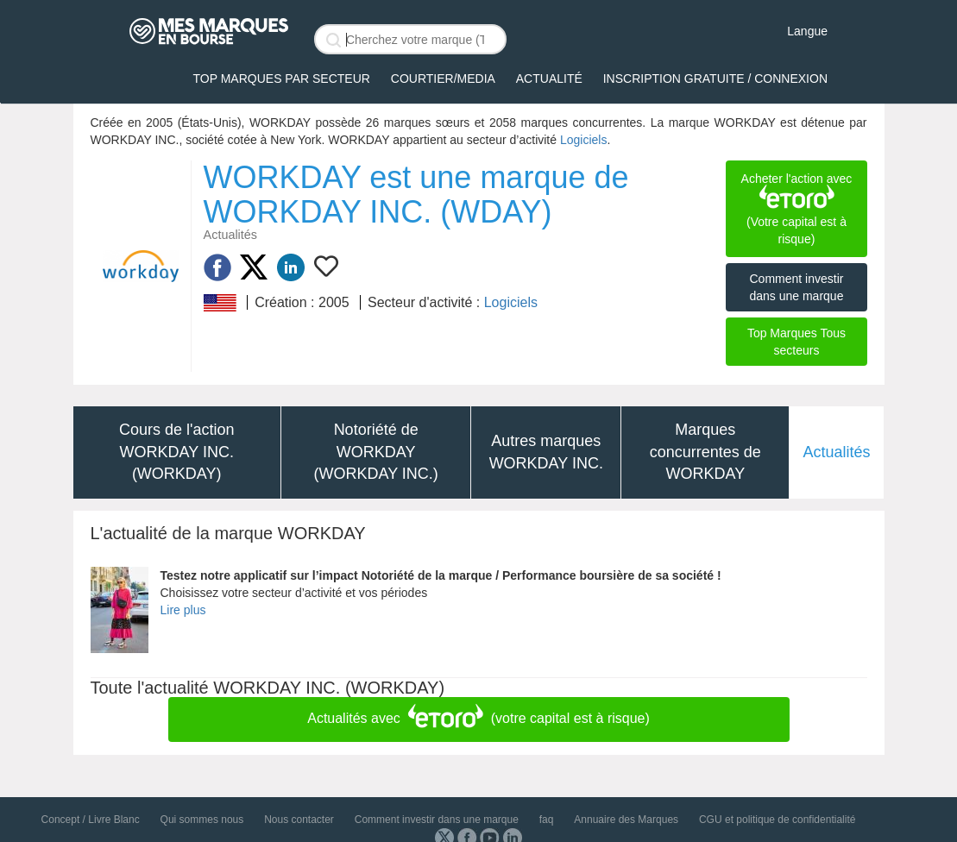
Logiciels (583, 140)
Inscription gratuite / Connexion (715, 78)
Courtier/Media (443, 78)
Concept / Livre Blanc (90, 820)
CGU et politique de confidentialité (777, 820)
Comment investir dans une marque (796, 287)
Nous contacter (299, 820)
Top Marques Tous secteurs (796, 341)
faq (546, 820)
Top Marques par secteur (281, 78)
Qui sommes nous (202, 820)
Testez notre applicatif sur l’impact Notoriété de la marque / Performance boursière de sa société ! (441, 575)
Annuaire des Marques (626, 820)
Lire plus (183, 610)
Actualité (549, 78)
